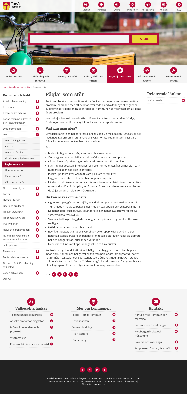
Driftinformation (21, 129)
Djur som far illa (14, 152)
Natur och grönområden (21, 230)
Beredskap (21, 107)
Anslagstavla (148, 6)
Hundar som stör (14, 170)
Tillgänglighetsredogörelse (26, 314)
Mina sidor (132, 6)
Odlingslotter (10, 245)
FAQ (179, 6)
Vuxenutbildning (82, 327)
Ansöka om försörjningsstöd (27, 321)
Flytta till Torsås (11, 199)
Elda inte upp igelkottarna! (19, 158)
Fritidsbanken (80, 321)
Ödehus (7, 278)
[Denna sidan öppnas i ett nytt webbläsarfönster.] (54, 274)
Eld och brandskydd (21, 188)
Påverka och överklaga (148, 342)
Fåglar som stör (14, 164)
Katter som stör (13, 176)
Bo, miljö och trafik (17, 87)
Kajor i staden (155, 100)
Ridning (9, 146)
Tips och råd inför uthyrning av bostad (18, 265)
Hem (5, 87)
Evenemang (79, 340)
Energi (21, 194)
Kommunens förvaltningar (150, 325)
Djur (29, 87)
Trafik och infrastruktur (21, 257)
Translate (101, 6)
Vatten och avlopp (21, 273)
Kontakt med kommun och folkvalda (151, 317)
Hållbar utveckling (21, 212)
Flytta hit (86, 6)
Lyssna (117, 6)
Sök (146, 39)
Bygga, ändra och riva (21, 113)
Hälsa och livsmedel (21, 218)
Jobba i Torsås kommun (86, 314)
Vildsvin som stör (14, 182)
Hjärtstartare (80, 333)
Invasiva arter (21, 224)
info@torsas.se (130, 381)
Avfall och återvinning (21, 101)
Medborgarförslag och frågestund (148, 333)
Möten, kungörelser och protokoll (24, 329)
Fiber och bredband (13, 205)
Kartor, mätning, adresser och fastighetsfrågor (21, 120)
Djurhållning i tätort (15, 140)
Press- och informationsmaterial (29, 344)
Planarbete (21, 251)
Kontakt (164, 6)
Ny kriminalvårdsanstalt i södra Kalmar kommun (21, 237)
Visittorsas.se (18, 338)
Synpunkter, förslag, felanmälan (154, 348)
